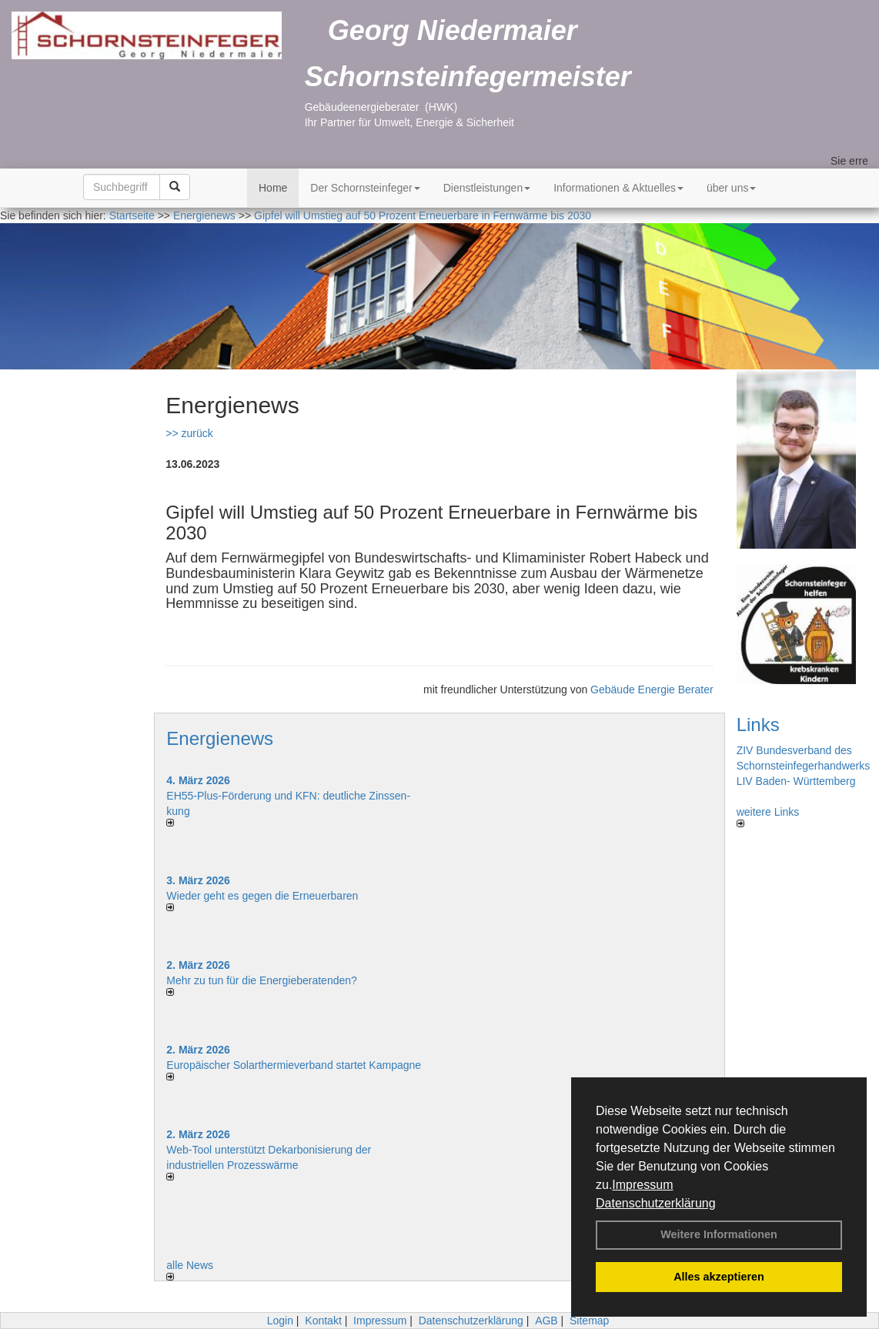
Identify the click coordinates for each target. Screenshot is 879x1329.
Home (273, 188)
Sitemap (589, 1320)
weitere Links (768, 816)
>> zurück (188, 433)
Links (758, 724)
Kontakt (323, 1320)
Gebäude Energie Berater (652, 689)
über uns (731, 188)
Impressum (642, 1184)
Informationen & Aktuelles (618, 188)
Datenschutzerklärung (656, 1203)
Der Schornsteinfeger (364, 188)
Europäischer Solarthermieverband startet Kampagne (293, 1065)
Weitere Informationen (718, 1234)
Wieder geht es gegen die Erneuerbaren (262, 896)
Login (280, 1320)
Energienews (219, 738)
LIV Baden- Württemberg (796, 781)
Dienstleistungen (487, 188)
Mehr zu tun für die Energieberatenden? (261, 980)
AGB (546, 1320)
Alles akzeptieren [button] (718, 1277)
